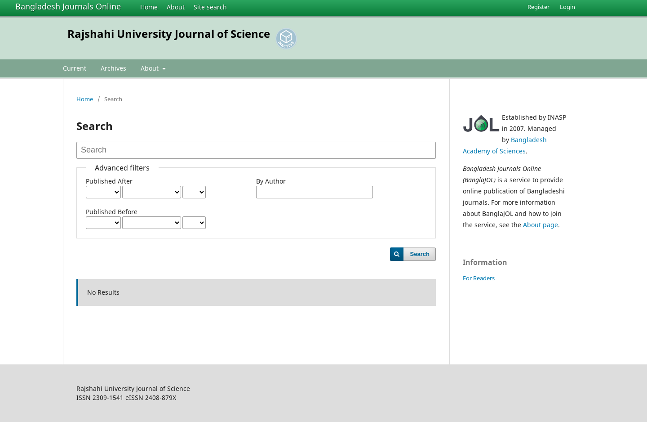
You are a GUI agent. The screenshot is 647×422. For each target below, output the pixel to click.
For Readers (479, 278)
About (176, 7)
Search (420, 254)
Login (567, 7)
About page (540, 224)
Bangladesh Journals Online (68, 6)
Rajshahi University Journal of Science (168, 33)
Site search (210, 7)
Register (538, 7)
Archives (113, 68)
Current (74, 68)
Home (149, 7)
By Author (271, 181)
